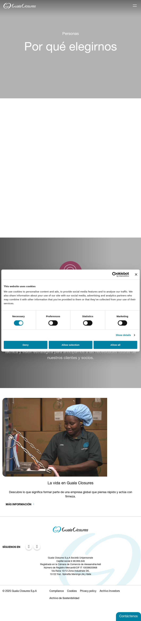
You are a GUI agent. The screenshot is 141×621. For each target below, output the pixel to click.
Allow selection (70, 344)
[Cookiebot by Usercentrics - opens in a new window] (114, 274)
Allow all (115, 344)
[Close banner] (136, 274)
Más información (19, 504)
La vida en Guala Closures (70, 483)
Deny (26, 344)
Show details (123, 335)
